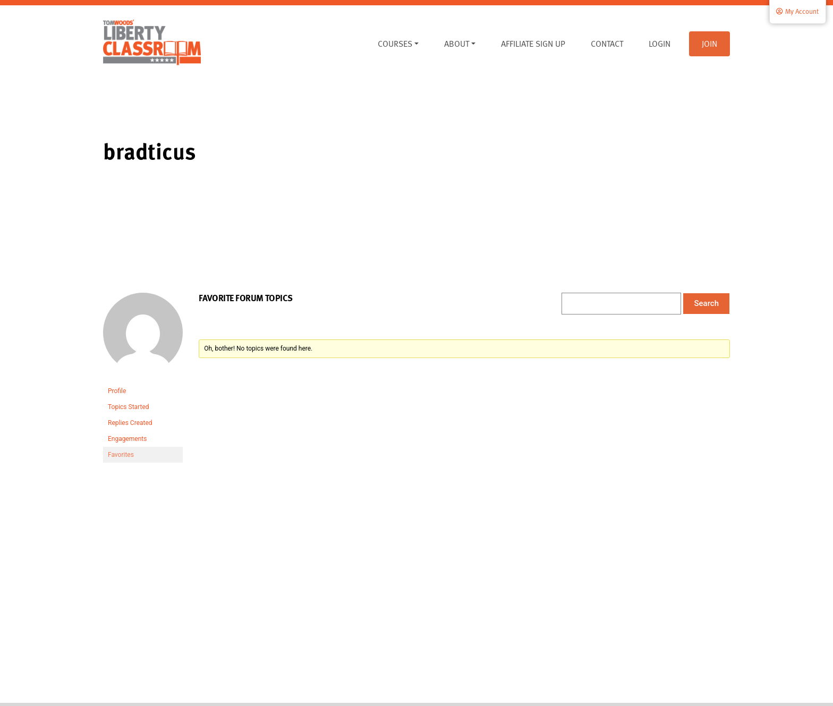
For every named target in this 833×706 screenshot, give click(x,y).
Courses (395, 43)
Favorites (121, 454)
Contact (607, 43)
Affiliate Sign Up (533, 43)
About (456, 43)
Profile (117, 391)
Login (659, 43)
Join (709, 43)
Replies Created (130, 423)
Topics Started (128, 407)
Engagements (127, 439)
